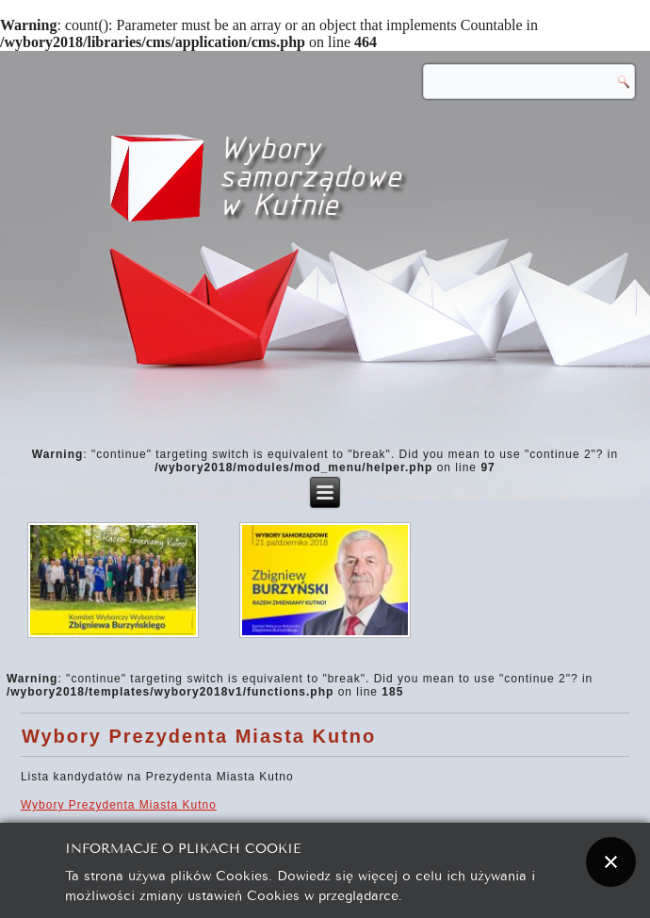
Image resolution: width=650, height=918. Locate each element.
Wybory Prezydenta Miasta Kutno (199, 736)
